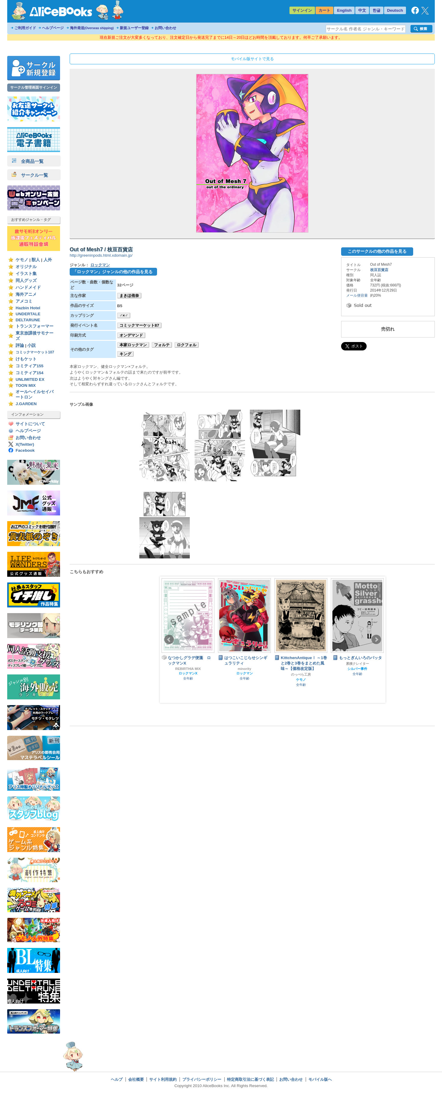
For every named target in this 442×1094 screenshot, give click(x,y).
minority (244, 669)
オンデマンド (131, 335)
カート (324, 10)
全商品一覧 (28, 161)
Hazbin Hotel (28, 308)
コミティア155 (30, 366)
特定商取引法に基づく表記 (250, 1079)
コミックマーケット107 (35, 352)
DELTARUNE (28, 320)
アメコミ (24, 301)
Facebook (25, 450)
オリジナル (26, 266)
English (344, 10)
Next (376, 639)
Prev (169, 639)
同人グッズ (26, 280)
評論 (20, 345)
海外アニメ (26, 294)
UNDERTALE (28, 314)
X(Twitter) (25, 444)
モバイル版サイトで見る (252, 59)
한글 (376, 10)
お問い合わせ (165, 28)
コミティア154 (30, 373)
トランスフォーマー (34, 326)
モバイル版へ (320, 1079)
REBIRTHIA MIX (188, 669)
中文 (362, 10)
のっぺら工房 (301, 674)
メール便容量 (357, 295)
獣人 (36, 260)
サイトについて (30, 424)
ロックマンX (188, 673)
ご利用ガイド (25, 28)
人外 (48, 260)
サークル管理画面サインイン (33, 87)
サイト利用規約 (163, 1079)
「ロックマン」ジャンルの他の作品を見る (113, 271)
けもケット (26, 359)
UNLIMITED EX (30, 379)
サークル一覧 (30, 175)
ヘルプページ (53, 28)
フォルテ (162, 345)
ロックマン (100, 265)
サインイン (302, 10)
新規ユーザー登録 (134, 28)
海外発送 (92, 28)
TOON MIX (26, 385)
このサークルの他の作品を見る (377, 251)
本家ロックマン (133, 345)
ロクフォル (186, 345)
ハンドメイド (28, 287)
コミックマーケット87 (139, 325)
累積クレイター (357, 663)
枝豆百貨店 (379, 270)
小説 (31, 345)
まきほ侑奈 (129, 295)
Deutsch (395, 10)
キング (125, 354)
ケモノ (22, 260)
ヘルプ (117, 1079)
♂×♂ (124, 315)
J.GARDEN (26, 404)
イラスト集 (26, 273)
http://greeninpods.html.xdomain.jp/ (101, 255)
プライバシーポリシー (201, 1079)
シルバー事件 (357, 669)
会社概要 (136, 1079)
